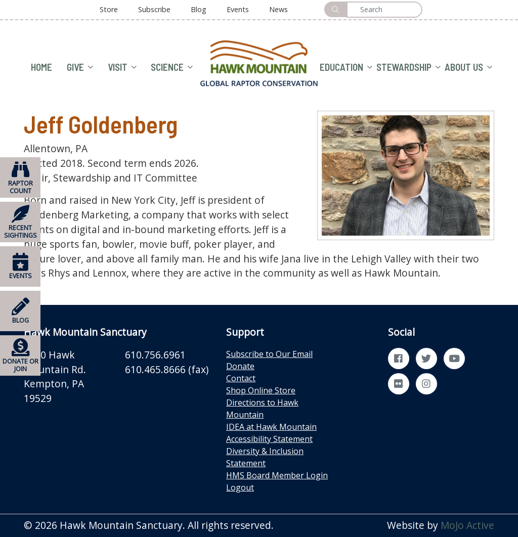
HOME (41, 67)
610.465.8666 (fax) (166, 369)
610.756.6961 (155, 355)
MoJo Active (467, 525)
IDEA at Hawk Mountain (271, 426)
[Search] (384, 10)
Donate (240, 366)
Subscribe (154, 9)
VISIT (122, 67)
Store (109, 9)
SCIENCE (172, 67)
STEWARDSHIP (408, 67)
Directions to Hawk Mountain (262, 408)
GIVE (80, 67)
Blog (198, 9)
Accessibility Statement (269, 438)
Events (238, 9)
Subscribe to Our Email (269, 354)
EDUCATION (346, 67)
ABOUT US (468, 67)
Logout (240, 487)
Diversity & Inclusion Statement (265, 457)
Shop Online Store (260, 390)
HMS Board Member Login (277, 475)
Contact (240, 378)
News (278, 9)
